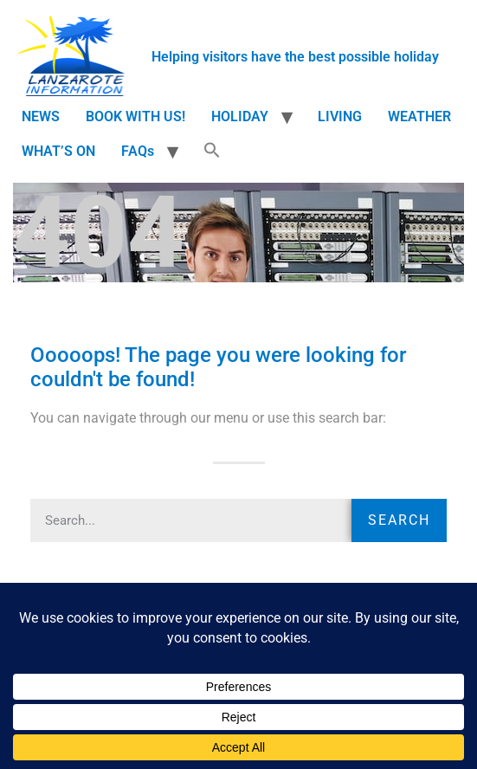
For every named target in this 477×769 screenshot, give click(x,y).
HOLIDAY (239, 116)
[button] (212, 151)
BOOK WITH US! (135, 116)
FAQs (137, 151)
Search (399, 520)
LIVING (340, 116)
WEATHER (419, 116)
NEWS (41, 116)
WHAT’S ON (58, 151)
